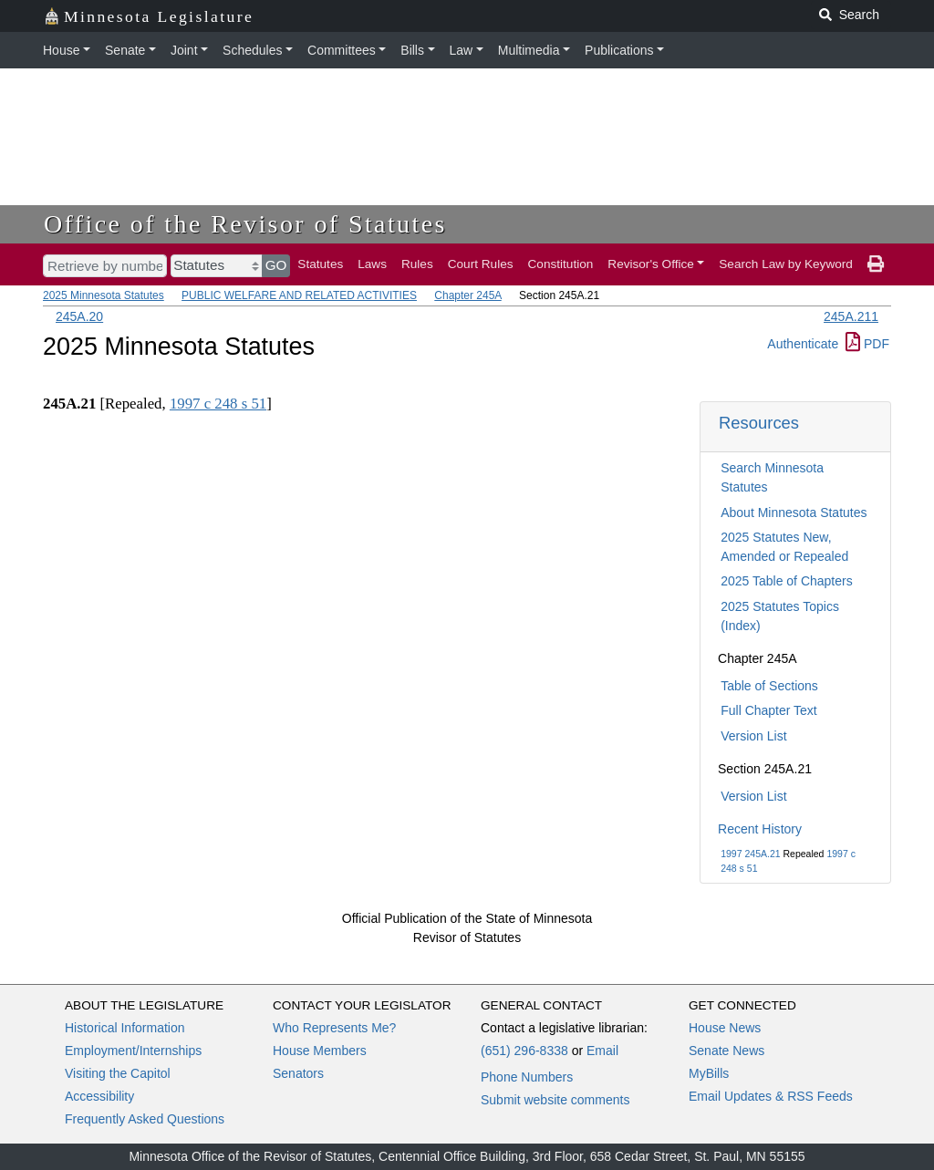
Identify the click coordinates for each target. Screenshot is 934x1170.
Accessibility (99, 1096)
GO (276, 265)
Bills (412, 50)
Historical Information (125, 1027)
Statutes (320, 264)
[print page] (875, 264)
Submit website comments (555, 1099)
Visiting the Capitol (118, 1073)
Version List (753, 736)
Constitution (561, 264)
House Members (320, 1050)
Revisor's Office (650, 264)
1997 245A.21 (750, 853)
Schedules (252, 50)
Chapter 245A (467, 295)
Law (461, 50)
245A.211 (851, 316)
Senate (125, 50)
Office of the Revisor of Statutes (245, 224)
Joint (184, 50)
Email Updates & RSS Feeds (771, 1096)
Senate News (726, 1050)
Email (602, 1050)
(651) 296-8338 (524, 1050)
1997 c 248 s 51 (218, 403)
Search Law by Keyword (786, 264)
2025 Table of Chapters (787, 581)
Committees (341, 50)
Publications (619, 50)
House (61, 50)
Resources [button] (759, 422)
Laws (372, 264)
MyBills (709, 1073)
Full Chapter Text (769, 710)
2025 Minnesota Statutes (103, 295)
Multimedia (529, 50)
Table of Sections (769, 685)
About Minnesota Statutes (794, 512)
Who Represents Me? (334, 1027)
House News (725, 1027)
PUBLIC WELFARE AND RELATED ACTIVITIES (299, 295)
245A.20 (79, 316)
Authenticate (802, 344)
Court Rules (481, 264)
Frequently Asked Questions (144, 1119)
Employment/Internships (133, 1050)
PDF (867, 344)
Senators (298, 1073)
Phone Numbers (527, 1077)
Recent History (760, 829)
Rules (417, 264)
